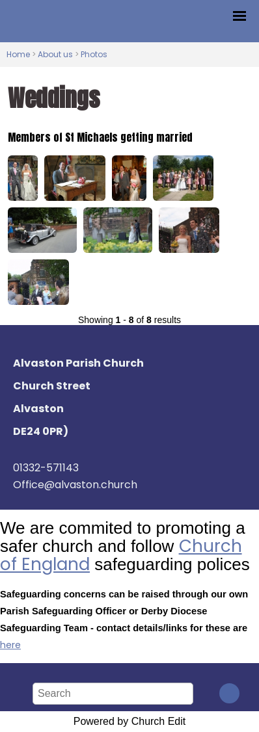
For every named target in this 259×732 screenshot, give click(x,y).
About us (55, 54)
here (10, 644)
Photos (94, 54)
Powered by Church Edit (130, 721)
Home (18, 54)
